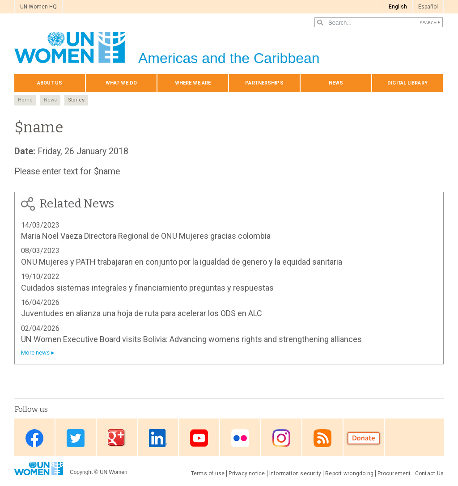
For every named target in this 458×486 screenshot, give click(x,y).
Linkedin (158, 438)
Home (25, 100)
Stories (76, 100)
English (398, 7)
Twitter (75, 438)
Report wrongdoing (349, 473)
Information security (295, 473)
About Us (50, 83)
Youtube (199, 438)
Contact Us (429, 473)
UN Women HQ (38, 7)
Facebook (34, 438)
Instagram (281, 438)
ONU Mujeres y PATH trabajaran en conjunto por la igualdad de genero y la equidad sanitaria (181, 261)
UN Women (113, 472)
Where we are (193, 83)
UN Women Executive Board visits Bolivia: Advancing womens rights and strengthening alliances (191, 339)
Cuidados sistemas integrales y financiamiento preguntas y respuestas (147, 287)
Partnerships (264, 83)
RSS (322, 438)
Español (428, 7)
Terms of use (208, 473)
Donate (364, 438)
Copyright (81, 472)
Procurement (394, 473)
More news (35, 352)
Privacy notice (247, 473)
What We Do (121, 83)
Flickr (240, 438)
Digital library (407, 83)
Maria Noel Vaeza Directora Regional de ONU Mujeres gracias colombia (146, 236)
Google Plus (117, 438)
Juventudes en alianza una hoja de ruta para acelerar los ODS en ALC (141, 313)
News (336, 83)
